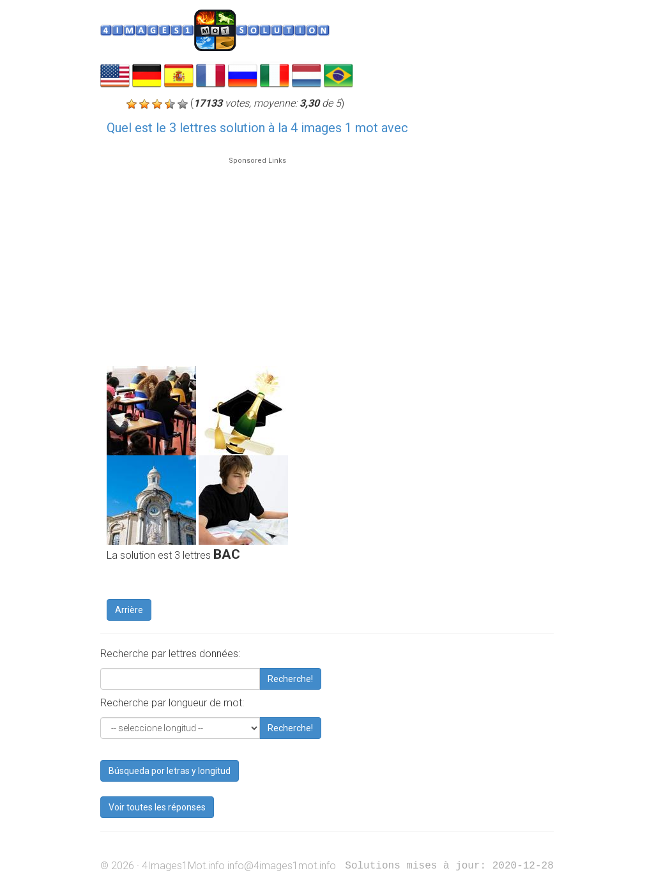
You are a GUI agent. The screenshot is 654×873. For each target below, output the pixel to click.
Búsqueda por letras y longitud (170, 771)
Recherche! (290, 679)
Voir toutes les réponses (157, 807)
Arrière (129, 610)
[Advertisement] (257, 255)
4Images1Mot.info (183, 866)
